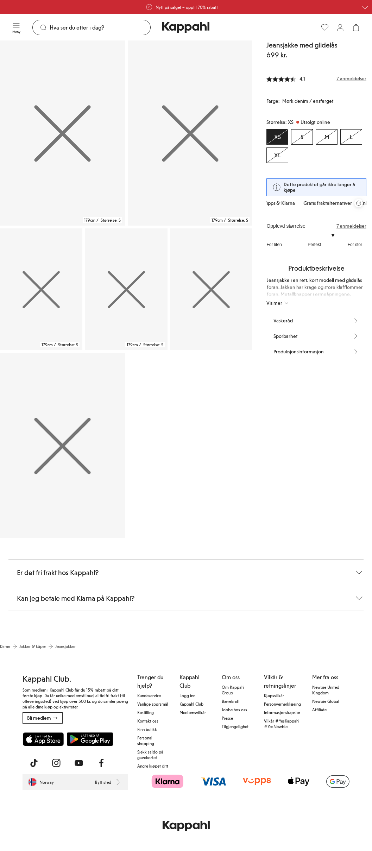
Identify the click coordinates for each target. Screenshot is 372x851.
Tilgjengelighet (235, 726)
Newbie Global (325, 701)
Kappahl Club (191, 703)
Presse (227, 718)
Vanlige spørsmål (152, 703)
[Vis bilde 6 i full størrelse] (62, 445)
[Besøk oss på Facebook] (101, 763)
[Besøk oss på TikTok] (33, 763)
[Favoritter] (325, 27)
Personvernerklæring (282, 703)
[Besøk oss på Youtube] (78, 763)
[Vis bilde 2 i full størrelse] (190, 133)
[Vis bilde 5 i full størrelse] (211, 289)
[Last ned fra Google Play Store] (90, 739)
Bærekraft (231, 701)
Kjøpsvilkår (274, 695)
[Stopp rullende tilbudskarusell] (358, 203)
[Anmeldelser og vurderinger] (316, 78)
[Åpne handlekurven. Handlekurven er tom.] (356, 27)
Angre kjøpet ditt (152, 765)
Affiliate (319, 709)
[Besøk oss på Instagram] (56, 763)
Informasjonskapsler (282, 712)
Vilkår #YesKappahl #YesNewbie (282, 723)
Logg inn (187, 695)
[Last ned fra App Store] (43, 739)
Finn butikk (147, 729)
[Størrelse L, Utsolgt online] (351, 137)
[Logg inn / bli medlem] (340, 27)
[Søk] (100, 27)
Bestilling (145, 712)
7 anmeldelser (351, 226)
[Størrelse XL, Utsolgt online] (277, 155)
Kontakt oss (147, 720)
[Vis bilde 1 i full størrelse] (62, 133)
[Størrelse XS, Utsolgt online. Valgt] (277, 137)
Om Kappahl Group (233, 690)
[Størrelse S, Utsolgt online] (302, 137)
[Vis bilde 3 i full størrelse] (41, 289)
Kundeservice (149, 695)
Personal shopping (145, 740)
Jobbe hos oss (234, 709)
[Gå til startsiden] (185, 27)
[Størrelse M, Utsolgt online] (327, 137)
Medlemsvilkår (192, 712)
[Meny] (16, 27)
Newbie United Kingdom (325, 690)
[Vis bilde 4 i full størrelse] (126, 289)
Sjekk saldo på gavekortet (150, 754)
